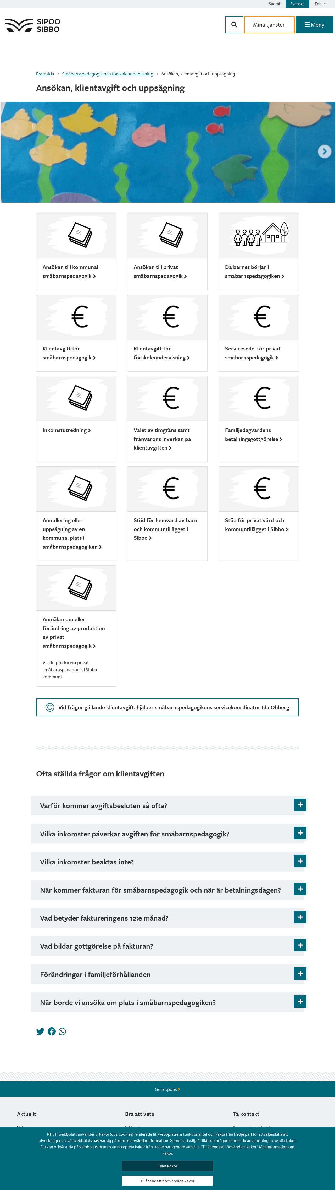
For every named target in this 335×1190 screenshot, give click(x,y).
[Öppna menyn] (314, 24)
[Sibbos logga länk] (32, 30)
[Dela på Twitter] (40, 1033)
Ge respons (167, 1089)
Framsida (45, 74)
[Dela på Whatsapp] (62, 1033)
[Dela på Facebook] (51, 1033)
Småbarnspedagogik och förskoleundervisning (107, 74)
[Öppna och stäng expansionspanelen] (300, 805)
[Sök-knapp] (234, 24)
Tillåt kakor (167, 1166)
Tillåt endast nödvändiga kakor (167, 1180)
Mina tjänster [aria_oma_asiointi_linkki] (269, 24)
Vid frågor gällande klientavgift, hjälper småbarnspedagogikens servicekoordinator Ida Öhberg (167, 707)
